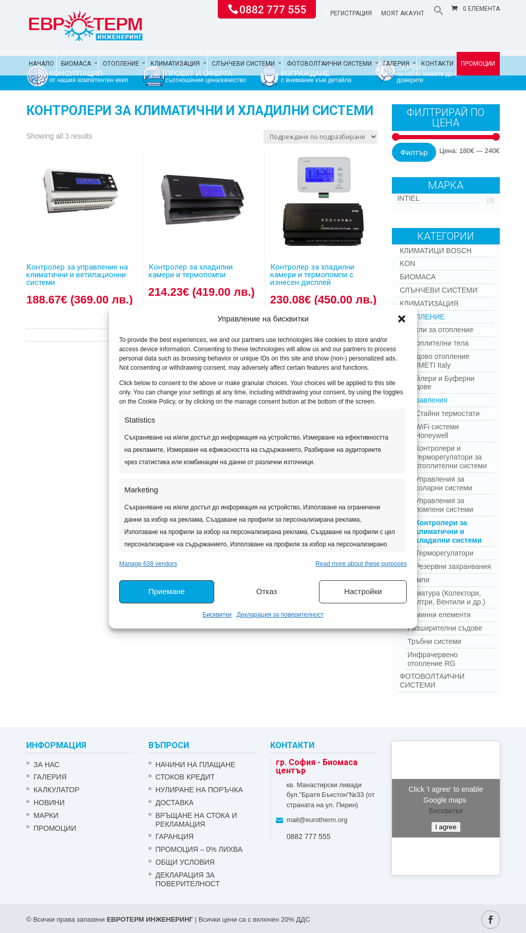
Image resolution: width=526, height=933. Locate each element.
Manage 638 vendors (148, 563)
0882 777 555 (272, 9)
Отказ (266, 591)
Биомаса (76, 63)
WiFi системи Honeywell (437, 431)
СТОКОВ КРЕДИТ (185, 777)
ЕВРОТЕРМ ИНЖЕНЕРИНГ (150, 919)
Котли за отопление (440, 330)
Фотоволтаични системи (329, 63)
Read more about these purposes (361, 563)
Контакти (437, 63)
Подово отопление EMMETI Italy (438, 360)
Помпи (418, 580)
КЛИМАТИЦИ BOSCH (436, 250)
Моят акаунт (402, 13)
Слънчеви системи (243, 63)
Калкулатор (56, 790)
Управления (427, 400)
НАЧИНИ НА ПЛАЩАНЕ (196, 764)
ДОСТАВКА (175, 802)
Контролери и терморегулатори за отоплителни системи (451, 457)
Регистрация (351, 13)
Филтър (413, 152)
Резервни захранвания (453, 566)
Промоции (478, 63)
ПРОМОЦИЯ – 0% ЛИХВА (199, 849)
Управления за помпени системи (444, 505)
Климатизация (175, 63)
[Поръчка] (321, 137)
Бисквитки (216, 614)
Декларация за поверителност (280, 614)
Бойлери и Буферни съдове (440, 382)
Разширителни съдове (444, 628)
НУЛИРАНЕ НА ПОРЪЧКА (199, 790)
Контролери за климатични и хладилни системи (448, 531)
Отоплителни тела (437, 343)
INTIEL (408, 198)
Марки (46, 815)
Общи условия (185, 862)
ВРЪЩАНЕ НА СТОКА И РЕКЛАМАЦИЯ (196, 819)
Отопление (121, 63)
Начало (41, 63)
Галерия (396, 63)
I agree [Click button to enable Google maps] (446, 827)
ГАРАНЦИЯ (175, 836)
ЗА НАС (46, 764)
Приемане (166, 591)
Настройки (363, 591)
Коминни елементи (439, 615)
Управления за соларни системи (443, 483)
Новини (49, 802)
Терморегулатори (444, 553)
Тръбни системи (434, 641)
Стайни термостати (447, 413)
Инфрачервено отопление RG (432, 659)
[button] (402, 319)
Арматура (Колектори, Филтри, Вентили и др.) (446, 597)
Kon (407, 263)
